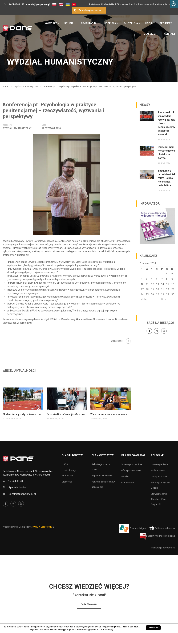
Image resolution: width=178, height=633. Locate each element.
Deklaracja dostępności (163, 547)
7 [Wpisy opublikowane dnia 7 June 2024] (162, 279)
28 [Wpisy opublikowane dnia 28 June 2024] (162, 294)
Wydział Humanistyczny (17, 128)
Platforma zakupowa (162, 528)
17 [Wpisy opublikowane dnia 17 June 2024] (142, 289)
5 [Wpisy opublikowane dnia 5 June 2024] (151, 279)
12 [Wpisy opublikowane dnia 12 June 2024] (152, 284)
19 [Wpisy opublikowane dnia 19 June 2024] (152, 289)
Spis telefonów (17, 487)
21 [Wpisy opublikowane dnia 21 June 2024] (162, 289)
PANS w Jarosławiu (42, 526)
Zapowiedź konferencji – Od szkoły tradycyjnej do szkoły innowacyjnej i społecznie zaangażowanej (67, 414)
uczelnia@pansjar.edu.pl (38, 4)
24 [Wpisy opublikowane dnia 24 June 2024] (142, 294)
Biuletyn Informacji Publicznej (157, 536)
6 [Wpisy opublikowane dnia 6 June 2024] (156, 279)
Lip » (163, 299)
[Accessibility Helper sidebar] (174, 4)
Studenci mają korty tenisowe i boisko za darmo (23, 414)
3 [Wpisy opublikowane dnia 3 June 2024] (141, 279)
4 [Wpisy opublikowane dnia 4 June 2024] (146, 279)
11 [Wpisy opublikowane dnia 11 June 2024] (147, 284)
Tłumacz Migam (138, 528)
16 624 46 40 (13, 4)
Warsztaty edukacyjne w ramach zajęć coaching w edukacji (110, 414)
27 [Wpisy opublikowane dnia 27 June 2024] (157, 294)
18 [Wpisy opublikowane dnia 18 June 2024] (147, 289)
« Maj (144, 299)
